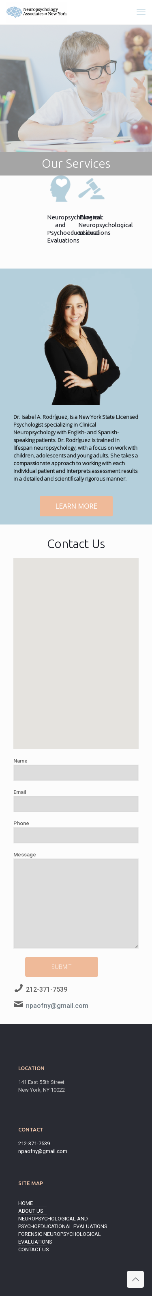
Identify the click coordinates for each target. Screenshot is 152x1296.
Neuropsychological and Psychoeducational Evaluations (62, 1222)
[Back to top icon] (135, 1279)
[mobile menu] (141, 12)
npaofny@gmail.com (57, 1006)
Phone (76, 831)
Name (76, 769)
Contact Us (33, 1249)
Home (25, 1203)
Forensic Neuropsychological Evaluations (59, 1238)
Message (76, 900)
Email (76, 800)
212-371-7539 (46, 989)
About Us (30, 1211)
